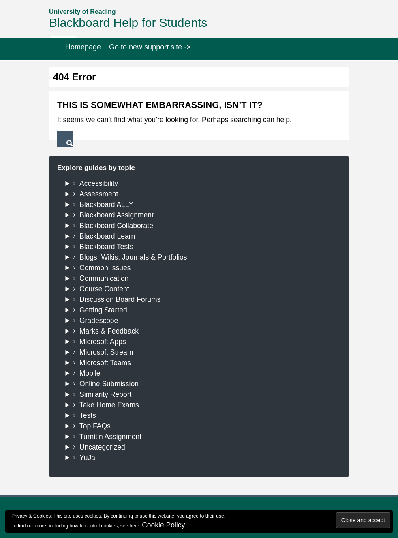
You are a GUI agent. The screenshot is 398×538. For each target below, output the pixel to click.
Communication (104, 278)
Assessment (98, 194)
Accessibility (98, 183)
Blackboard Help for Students (128, 22)
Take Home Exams (109, 405)
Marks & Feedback (109, 331)
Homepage (83, 47)
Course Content (104, 289)
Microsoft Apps (102, 342)
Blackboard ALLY (106, 204)
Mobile (90, 373)
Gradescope (98, 320)
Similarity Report (105, 394)
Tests (87, 415)
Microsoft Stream (106, 352)
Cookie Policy (163, 525)
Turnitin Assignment (110, 437)
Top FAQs (95, 426)
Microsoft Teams (105, 363)
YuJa (87, 458)
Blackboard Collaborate (116, 226)
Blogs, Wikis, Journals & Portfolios (133, 257)
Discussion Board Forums (119, 299)
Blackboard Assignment (116, 215)
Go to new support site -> (150, 47)
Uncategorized (102, 447)
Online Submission (109, 384)
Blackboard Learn (107, 236)
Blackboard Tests (106, 247)
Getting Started (103, 310)
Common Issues (105, 268)
